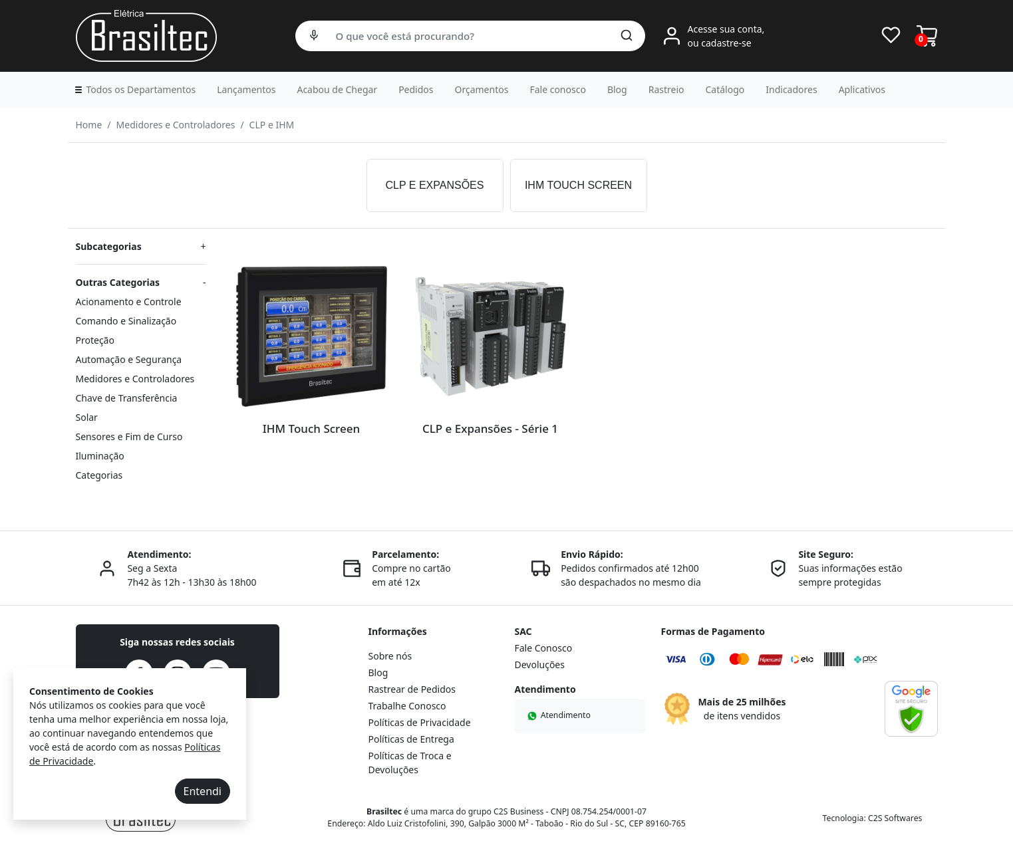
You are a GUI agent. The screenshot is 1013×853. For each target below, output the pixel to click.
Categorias (99, 475)
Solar (87, 417)
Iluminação (100, 455)
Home (89, 124)
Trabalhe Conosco (407, 705)
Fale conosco (557, 89)
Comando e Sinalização (126, 320)
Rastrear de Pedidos (412, 689)
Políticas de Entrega (411, 739)
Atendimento (558, 715)
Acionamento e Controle (129, 301)
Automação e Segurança (129, 359)
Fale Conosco (544, 648)
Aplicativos (862, 89)
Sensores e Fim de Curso (129, 436)
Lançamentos (246, 89)
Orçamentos (482, 89)
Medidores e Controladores (175, 124)
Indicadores (791, 89)
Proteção (95, 340)
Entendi (202, 791)
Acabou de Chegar (337, 89)
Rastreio (666, 89)
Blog (617, 89)
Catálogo (725, 89)
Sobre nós (390, 656)
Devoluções (540, 664)
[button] (135, 89)
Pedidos (415, 89)
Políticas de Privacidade (419, 722)
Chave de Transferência (127, 398)
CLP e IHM (272, 124)
